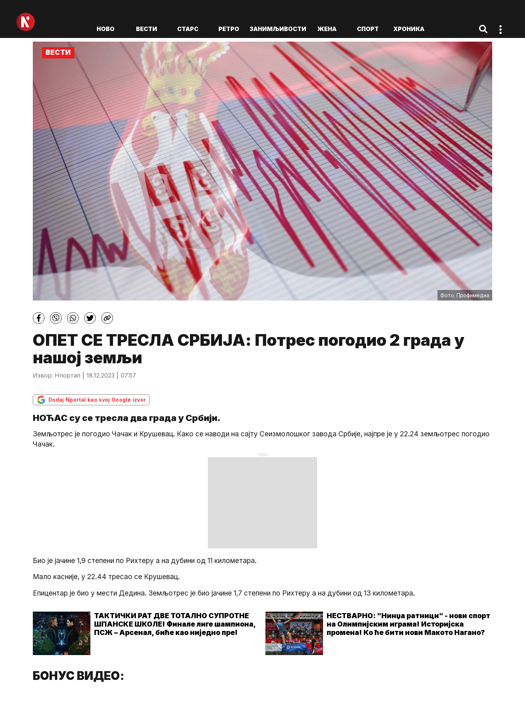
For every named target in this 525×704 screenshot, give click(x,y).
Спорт (368, 28)
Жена (327, 28)
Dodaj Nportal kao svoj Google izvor (91, 399)
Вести (146, 28)
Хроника (408, 28)
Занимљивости (277, 28)
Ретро (228, 28)
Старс (187, 28)
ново (105, 28)
